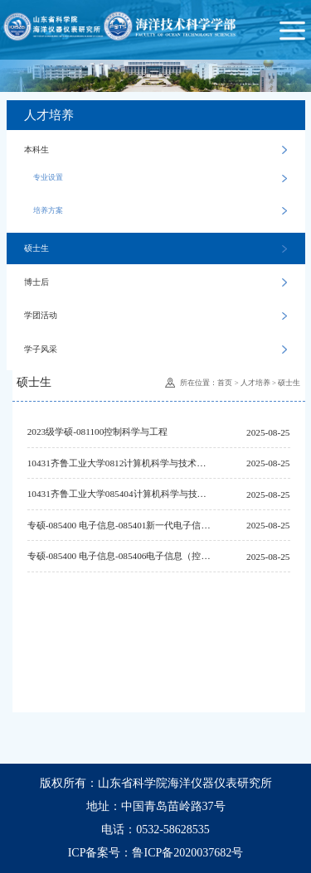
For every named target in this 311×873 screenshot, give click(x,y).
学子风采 (155, 349)
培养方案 (160, 210)
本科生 (155, 149)
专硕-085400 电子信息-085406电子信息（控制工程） (119, 556)
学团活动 (155, 315)
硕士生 (155, 248)
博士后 (155, 282)
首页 (224, 383)
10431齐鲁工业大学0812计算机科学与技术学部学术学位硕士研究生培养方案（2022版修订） (119, 463)
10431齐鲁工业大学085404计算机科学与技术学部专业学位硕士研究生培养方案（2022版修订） (119, 494)
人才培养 (255, 383)
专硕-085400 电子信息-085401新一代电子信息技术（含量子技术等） (119, 525)
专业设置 (160, 177)
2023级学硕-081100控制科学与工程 (97, 431)
